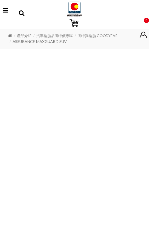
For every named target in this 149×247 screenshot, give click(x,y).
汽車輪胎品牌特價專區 (54, 35)
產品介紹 (24, 35)
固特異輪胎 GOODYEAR (98, 35)
